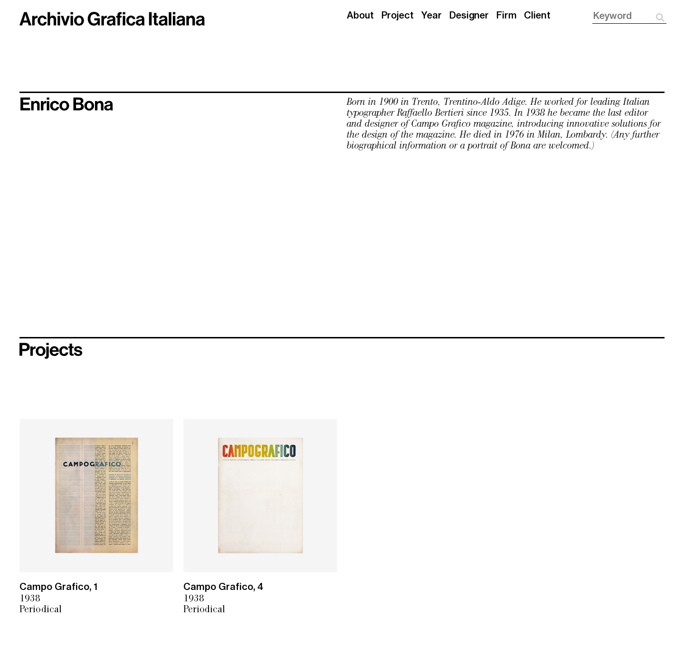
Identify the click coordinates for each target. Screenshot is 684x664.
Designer (469, 15)
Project (397, 15)
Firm (506, 15)
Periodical (40, 610)
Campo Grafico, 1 (58, 587)
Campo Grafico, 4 (223, 587)
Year (431, 15)
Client (537, 15)
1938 (29, 599)
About (360, 15)
